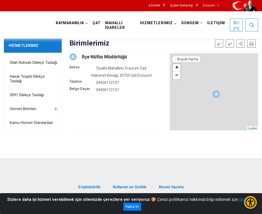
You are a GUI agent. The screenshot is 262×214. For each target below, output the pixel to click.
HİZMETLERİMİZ (24, 45)
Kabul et (132, 206)
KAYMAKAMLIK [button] (70, 23)
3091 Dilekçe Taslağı (27, 95)
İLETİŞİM (216, 23)
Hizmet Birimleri (23, 108)
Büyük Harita (187, 59)
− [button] (176, 75)
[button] (241, 43)
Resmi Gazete (171, 187)
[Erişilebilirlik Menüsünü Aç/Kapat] (250, 202)
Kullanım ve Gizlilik (129, 187)
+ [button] (176, 68)
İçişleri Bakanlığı (181, 5)
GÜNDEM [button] (190, 23)
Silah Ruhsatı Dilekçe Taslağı (33, 62)
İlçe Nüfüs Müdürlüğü (104, 56)
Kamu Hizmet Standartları (31, 122)
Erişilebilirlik (89, 187)
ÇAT (97, 23)
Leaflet (252, 128)
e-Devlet (154, 5)
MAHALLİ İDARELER (115, 25)
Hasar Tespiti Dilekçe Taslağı (27, 78)
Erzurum (209, 5)
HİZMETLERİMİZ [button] (156, 23)
